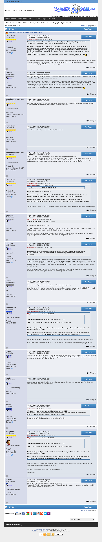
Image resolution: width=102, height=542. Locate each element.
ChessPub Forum (11, 23)
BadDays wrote (32, 185)
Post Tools (88, 36)
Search (37, 19)
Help (31, 19)
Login (25, 10)
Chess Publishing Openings (27, 23)
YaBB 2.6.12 (61, 529)
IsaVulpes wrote (32, 39)
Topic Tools (88, 29)
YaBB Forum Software (39, 531)
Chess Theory (10, 19)
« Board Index (10, 524)
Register (32, 10)
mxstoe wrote (31, 409)
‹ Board (17, 524)
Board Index (22, 19)
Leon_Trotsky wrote (33, 311)
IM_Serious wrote (32, 314)
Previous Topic (85, 26)
